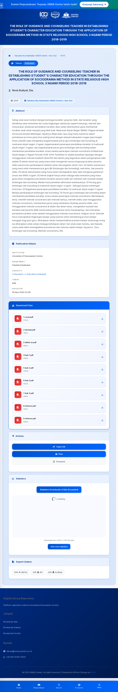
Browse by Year (10, 622)
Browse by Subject (12, 628)
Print (59, 455)
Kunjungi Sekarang (94, 4)
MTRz (93, 673)
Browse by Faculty (11, 634)
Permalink (59, 462)
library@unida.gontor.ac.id (17, 652)
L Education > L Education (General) (29, 274)
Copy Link (59, 447)
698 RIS (37, 573)
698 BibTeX (20, 573)
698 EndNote (55, 573)
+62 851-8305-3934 (14, 657)
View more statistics (59, 547)
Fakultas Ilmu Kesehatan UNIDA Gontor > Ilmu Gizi (36, 56)
